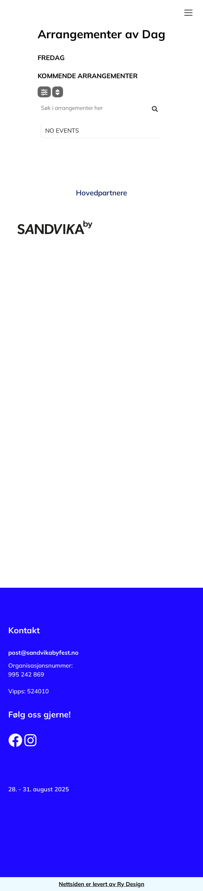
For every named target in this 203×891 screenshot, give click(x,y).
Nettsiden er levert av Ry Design (101, 883)
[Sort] (57, 91)
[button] (188, 13)
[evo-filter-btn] (44, 91)
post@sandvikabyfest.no (43, 652)
